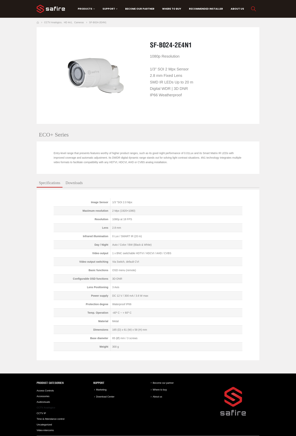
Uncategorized (44, 424)
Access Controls (45, 390)
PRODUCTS (85, 9)
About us (237, 9)
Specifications (49, 183)
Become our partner (139, 9)
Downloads (74, 183)
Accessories (43, 396)
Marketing (101, 389)
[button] (254, 8)
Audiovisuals (43, 402)
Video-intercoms (45, 430)
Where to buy (171, 9)
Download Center (105, 396)
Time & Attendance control (50, 419)
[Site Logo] (51, 9)
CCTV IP (41, 413)
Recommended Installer (206, 9)
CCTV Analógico (46, 407)
